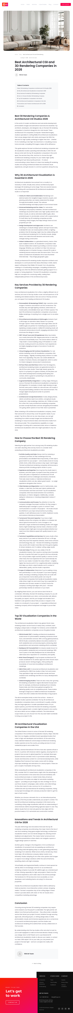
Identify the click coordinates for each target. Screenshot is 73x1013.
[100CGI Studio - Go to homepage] (5, 4)
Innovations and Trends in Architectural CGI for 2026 (32, 103)
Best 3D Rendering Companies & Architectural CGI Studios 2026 (34, 88)
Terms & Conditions (64, 985)
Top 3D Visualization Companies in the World (30, 98)
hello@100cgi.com (55, 997)
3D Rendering (42, 986)
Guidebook (53, 985)
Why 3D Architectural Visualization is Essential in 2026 (32, 91)
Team (28, 4)
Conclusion (21, 106)
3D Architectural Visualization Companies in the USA (32, 101)
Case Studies (43, 4)
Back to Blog (36, 963)
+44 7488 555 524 (44, 997)
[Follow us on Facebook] (59, 1008)
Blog (50, 4)
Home (22, 4)
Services (34, 4)
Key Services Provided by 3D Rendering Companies (31, 93)
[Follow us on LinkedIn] (65, 1008)
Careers (63, 980)
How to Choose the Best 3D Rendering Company (31, 96)
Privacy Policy (64, 982)
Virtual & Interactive (42, 983)
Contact (55, 4)
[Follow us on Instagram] (62, 1008)
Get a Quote (65, 4)
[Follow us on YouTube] (69, 1008)
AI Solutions (42, 980)
